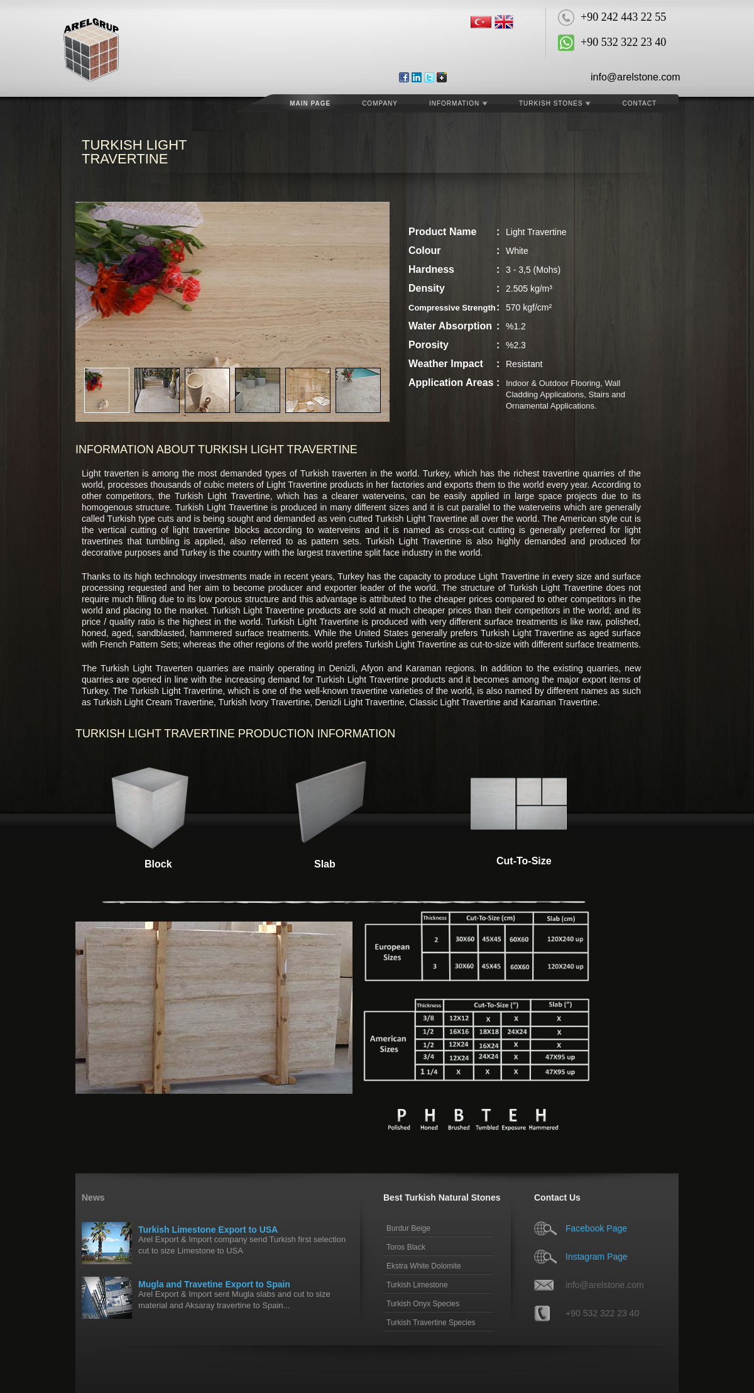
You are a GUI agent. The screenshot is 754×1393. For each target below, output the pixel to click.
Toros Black (405, 1247)
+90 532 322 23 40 (602, 1313)
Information (458, 103)
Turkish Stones (555, 103)
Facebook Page (596, 1228)
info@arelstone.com (635, 77)
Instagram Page (597, 1257)
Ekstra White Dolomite (423, 1266)
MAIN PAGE (310, 103)
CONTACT (639, 103)
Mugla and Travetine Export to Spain (214, 1284)
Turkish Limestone (417, 1284)
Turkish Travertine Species (431, 1322)
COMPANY (380, 103)
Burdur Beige (408, 1228)
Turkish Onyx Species (422, 1303)
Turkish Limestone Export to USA (208, 1230)
